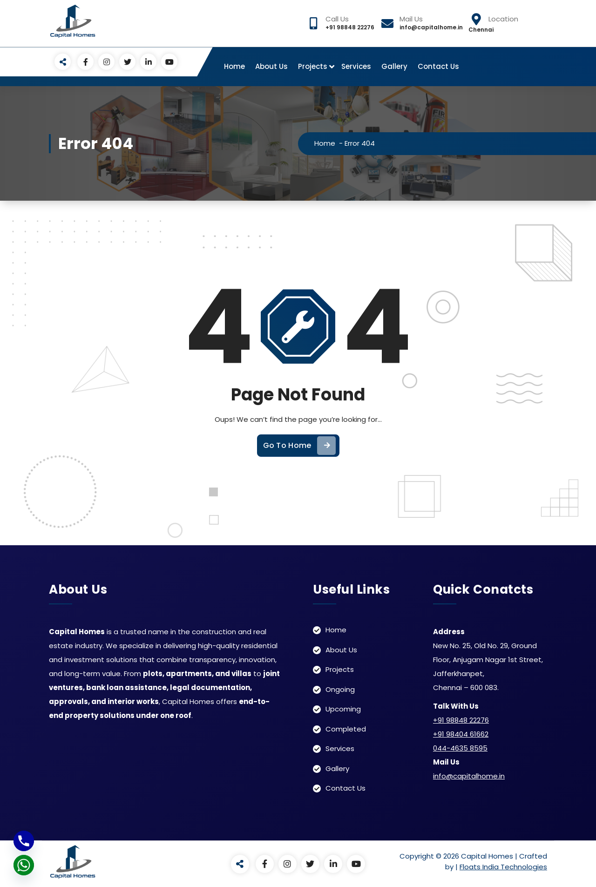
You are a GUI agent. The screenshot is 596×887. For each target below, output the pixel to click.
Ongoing (340, 689)
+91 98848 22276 (461, 719)
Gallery (394, 66)
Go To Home (299, 463)
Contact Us (438, 66)
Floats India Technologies (503, 866)
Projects (312, 66)
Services (356, 66)
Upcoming (343, 708)
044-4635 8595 (460, 747)
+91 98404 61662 (460, 733)
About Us (271, 66)
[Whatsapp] (24, 865)
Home (234, 66)
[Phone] (24, 841)
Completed (345, 728)
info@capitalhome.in (469, 775)
